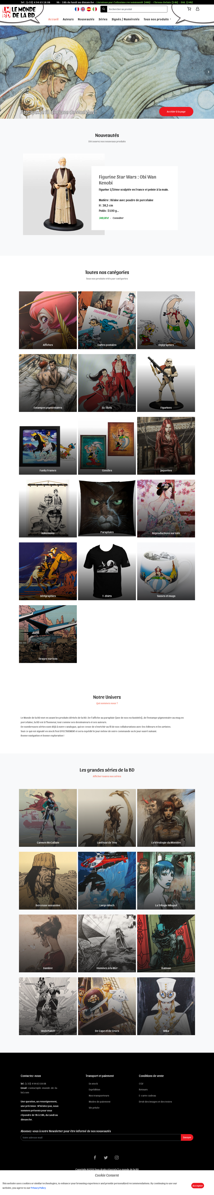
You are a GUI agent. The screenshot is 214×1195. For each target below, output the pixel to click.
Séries (103, 19)
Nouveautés (86, 19)
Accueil (53, 19)
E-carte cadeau (147, 1095)
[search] (137, 9)
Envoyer (187, 1137)
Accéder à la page (176, 111)
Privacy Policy (38, 1187)
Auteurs (68, 19)
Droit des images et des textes (155, 1101)
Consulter (118, 217)
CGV (141, 1083)
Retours (143, 1089)
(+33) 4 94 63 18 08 (38, 2)
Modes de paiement (99, 1101)
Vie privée (94, 1107)
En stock (93, 1083)
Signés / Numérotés (126, 19)
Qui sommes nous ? (107, 703)
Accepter (198, 1185)
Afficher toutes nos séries (107, 776)
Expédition (94, 1089)
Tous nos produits (156, 19)
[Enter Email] (101, 1137)
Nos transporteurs (99, 1095)
